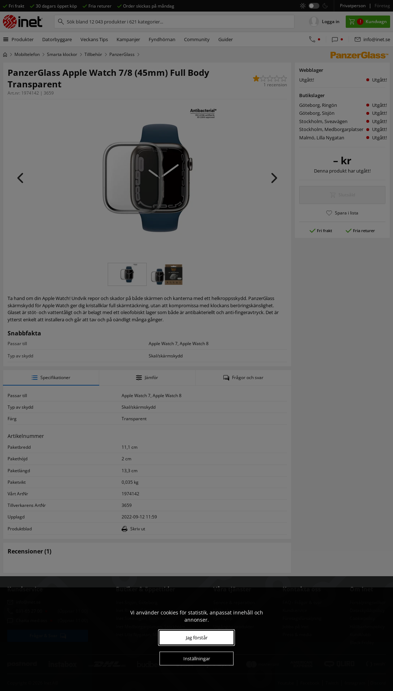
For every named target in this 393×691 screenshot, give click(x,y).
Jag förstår (197, 637)
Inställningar (196, 658)
